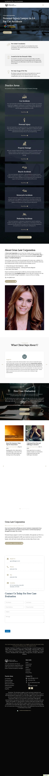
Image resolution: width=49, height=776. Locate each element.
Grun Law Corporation (11, 447)
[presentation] (14, 580)
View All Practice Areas (23, 237)
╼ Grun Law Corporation (9, 15)
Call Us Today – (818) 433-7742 (13, 495)
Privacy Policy (29, 624)
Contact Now (23, 414)
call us (27, 395)
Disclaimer (28, 622)
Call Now (23, 409)
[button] (10, 26)
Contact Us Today (10, 281)
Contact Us (6, 32)
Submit (7, 582)
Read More (23, 112)
